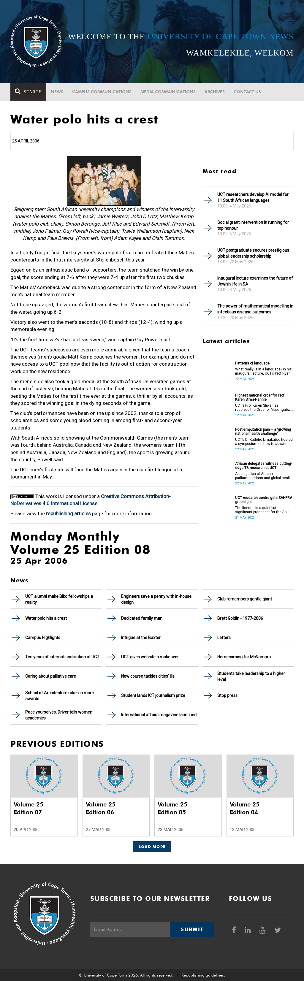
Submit (192, 929)
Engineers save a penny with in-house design (156, 599)
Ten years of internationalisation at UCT (62, 656)
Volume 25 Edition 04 (244, 808)
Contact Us (247, 91)
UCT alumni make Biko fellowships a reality (59, 599)
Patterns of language (252, 363)
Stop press (227, 695)
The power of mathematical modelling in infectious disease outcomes (255, 309)
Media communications (168, 91)
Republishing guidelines (202, 975)
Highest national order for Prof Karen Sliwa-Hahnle (259, 397)
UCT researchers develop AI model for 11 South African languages (253, 197)
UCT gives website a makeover (150, 656)
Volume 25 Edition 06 (100, 808)
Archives (215, 91)
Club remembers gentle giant (244, 599)
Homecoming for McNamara (244, 656)
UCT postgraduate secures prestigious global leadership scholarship (253, 253)
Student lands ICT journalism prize (153, 695)
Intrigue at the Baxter (141, 637)
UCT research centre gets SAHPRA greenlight (263, 500)
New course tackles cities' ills (148, 676)
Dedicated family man (141, 618)
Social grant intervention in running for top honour (253, 225)
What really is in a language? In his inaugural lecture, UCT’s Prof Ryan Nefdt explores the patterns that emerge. (263, 371)
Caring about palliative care (50, 676)
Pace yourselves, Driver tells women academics (58, 715)
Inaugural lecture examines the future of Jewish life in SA (255, 281)
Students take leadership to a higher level (251, 676)
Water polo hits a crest (46, 618)
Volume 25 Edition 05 (172, 808)
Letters (224, 637)
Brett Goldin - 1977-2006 (240, 618)
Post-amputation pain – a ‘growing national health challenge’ (263, 431)
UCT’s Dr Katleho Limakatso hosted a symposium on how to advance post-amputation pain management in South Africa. (264, 442)
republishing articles (68, 513)
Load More (152, 846)
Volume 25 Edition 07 (28, 808)
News (57, 91)
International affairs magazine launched (159, 714)
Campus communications (102, 91)
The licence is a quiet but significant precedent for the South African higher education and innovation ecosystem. (263, 510)
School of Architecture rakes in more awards (59, 695)
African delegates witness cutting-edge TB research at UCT (263, 466)
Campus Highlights (42, 637)
